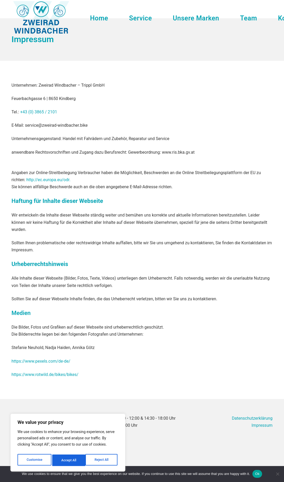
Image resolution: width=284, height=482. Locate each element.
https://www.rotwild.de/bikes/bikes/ (44, 374)
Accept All (102, 460)
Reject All (68, 460)
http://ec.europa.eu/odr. (48, 179)
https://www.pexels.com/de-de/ (40, 361)
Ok (257, 474)
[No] (277, 474)
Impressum (262, 425)
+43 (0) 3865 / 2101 (38, 111)
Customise (34, 460)
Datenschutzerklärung (252, 418)
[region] (67, 444)
